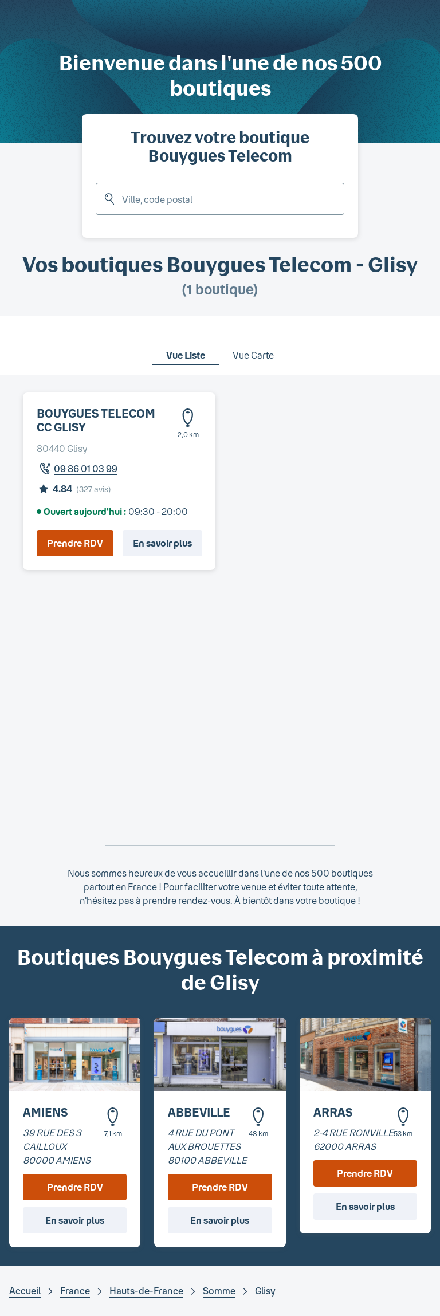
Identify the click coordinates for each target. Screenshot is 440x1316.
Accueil (25, 1290)
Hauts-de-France (146, 1290)
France (75, 1290)
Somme (219, 1290)
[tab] (185, 348)
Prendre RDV (75, 542)
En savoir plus (162, 542)
